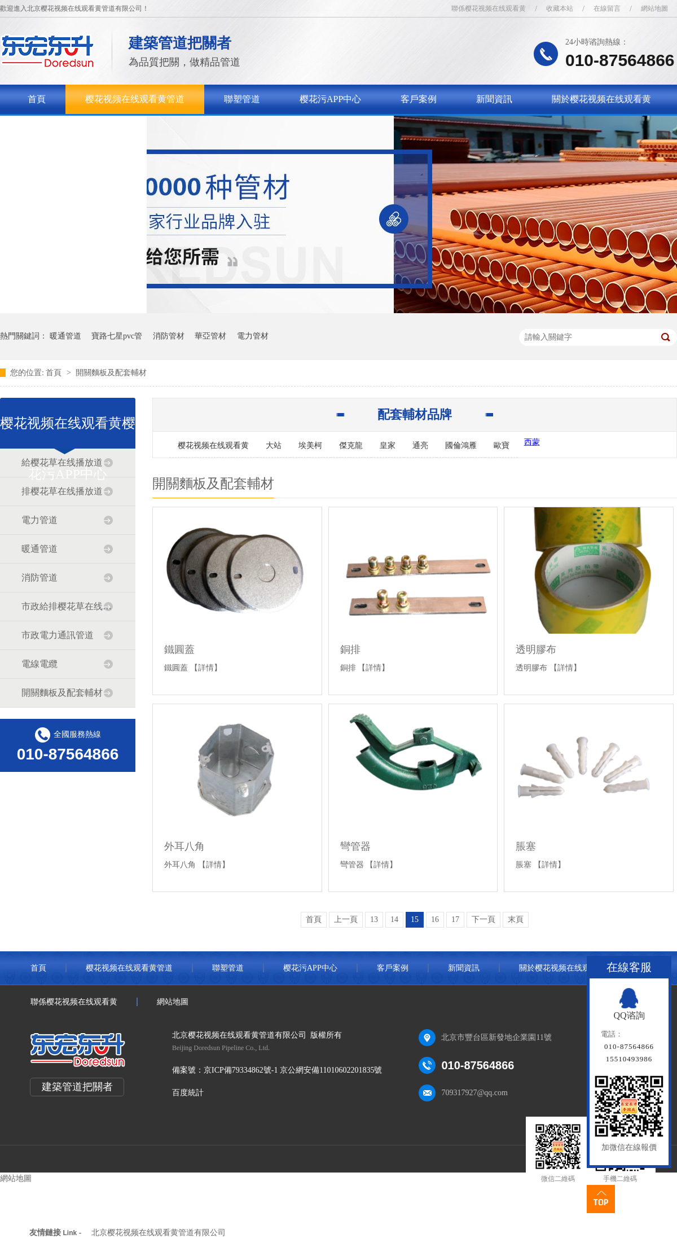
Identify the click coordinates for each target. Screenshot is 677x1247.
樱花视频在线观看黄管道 (134, 99)
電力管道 (39, 520)
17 (455, 919)
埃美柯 (310, 445)
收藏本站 (559, 8)
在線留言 (607, 8)
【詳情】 (206, 668)
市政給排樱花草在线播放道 (67, 606)
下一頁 (483, 919)
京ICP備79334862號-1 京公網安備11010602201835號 (293, 1070)
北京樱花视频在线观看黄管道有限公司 (158, 1232)
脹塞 (526, 846)
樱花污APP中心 (330, 99)
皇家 (387, 445)
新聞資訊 (494, 99)
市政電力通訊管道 (57, 635)
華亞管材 (210, 336)
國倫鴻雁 (461, 445)
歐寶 (501, 445)
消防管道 (39, 577)
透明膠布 (536, 649)
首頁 (37, 99)
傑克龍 (351, 445)
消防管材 (168, 336)
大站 (274, 445)
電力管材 (253, 336)
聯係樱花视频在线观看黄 (488, 8)
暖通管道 (65, 336)
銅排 (350, 649)
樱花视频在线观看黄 (213, 445)
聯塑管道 (242, 99)
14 (394, 919)
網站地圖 (654, 8)
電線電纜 (39, 664)
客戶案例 (419, 99)
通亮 (420, 445)
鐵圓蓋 (179, 649)
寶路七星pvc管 (116, 336)
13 (374, 919)
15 (415, 919)
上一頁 (346, 919)
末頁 (516, 919)
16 (435, 919)
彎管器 (355, 846)
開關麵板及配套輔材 (111, 372)
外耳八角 (184, 846)
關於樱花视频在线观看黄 (601, 99)
